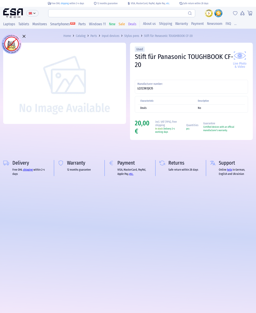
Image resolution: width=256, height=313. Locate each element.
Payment (197, 24)
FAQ (228, 24)
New (112, 24)
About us (149, 24)
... (235, 24)
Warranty (181, 24)
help (229, 169)
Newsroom (214, 24)
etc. (168, 3)
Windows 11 (97, 24)
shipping (65, 3)
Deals (132, 24)
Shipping (165, 24)
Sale (122, 24)
